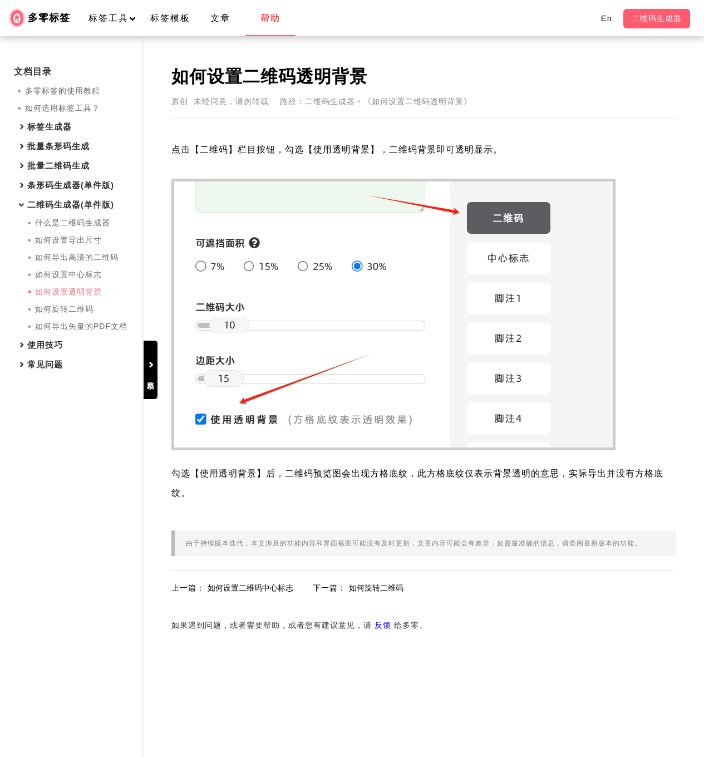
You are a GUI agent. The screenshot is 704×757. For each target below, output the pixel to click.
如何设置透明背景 (68, 291)
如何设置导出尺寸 (68, 239)
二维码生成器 (657, 18)
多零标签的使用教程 (62, 90)
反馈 (423, 639)
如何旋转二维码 (64, 308)
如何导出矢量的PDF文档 (81, 326)
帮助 (270, 18)
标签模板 (170, 18)
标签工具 (117, 18)
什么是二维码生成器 (72, 222)
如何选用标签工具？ (62, 108)
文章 (220, 18)
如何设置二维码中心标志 (291, 602)
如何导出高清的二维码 (77, 257)
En (606, 18)
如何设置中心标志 (68, 274)
